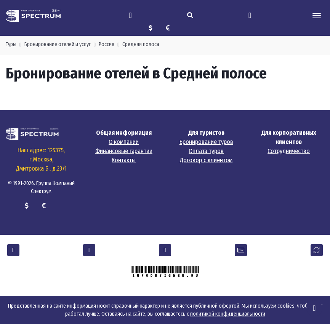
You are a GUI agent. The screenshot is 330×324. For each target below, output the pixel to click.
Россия (106, 44)
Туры (11, 44)
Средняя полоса (140, 44)
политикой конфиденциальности (227, 314)
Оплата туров (206, 151)
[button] (13, 250)
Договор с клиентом (206, 160)
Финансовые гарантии (123, 151)
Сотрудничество (289, 151)
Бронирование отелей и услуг (57, 44)
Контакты (124, 160)
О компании (124, 141)
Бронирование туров (206, 141)
